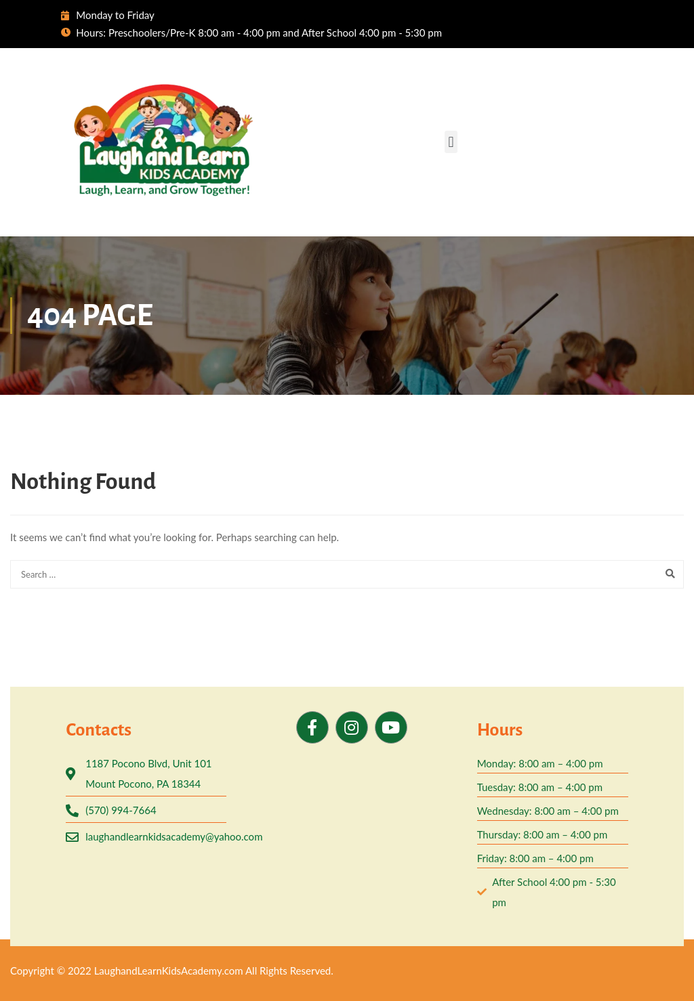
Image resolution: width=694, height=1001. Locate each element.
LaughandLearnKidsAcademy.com (168, 970)
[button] (451, 142)
